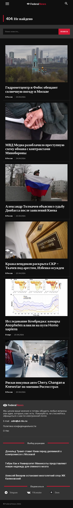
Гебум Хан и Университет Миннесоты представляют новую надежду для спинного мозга (36, 465)
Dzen (57, 492)
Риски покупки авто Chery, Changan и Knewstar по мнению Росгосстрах (35, 384)
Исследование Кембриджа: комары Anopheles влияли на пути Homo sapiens (32, 325)
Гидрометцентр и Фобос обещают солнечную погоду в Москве (31, 89)
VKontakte (37, 492)
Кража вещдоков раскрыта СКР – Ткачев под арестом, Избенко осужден (34, 265)
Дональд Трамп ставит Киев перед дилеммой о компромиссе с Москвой (33, 453)
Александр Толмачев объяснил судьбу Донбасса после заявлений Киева (35, 208)
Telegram (13, 492)
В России (9, 97)
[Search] (64, 32)
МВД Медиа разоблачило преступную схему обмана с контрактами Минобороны (34, 149)
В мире (8, 335)
